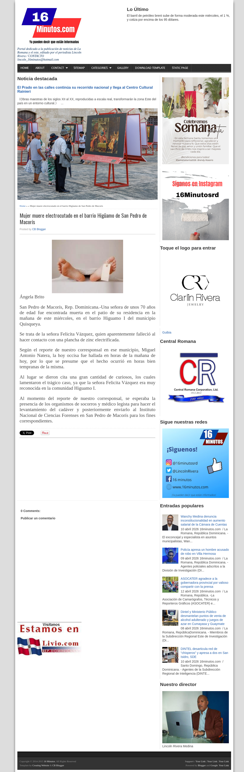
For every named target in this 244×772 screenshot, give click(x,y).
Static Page (180, 68)
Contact (57, 68)
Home (24, 68)
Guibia (166, 332)
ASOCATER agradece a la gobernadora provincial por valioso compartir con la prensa (204, 582)
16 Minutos (49, 761)
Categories (99, 68)
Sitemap (79, 68)
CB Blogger (39, 229)
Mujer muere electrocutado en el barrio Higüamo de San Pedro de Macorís (83, 218)
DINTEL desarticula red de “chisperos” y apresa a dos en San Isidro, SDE (204, 653)
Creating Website (40, 765)
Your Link (200, 761)
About (40, 68)
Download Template (150, 68)
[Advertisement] (54, 468)
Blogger (202, 765)
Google (214, 765)
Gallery (122, 68)
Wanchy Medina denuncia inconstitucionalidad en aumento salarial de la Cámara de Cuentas (204, 520)
